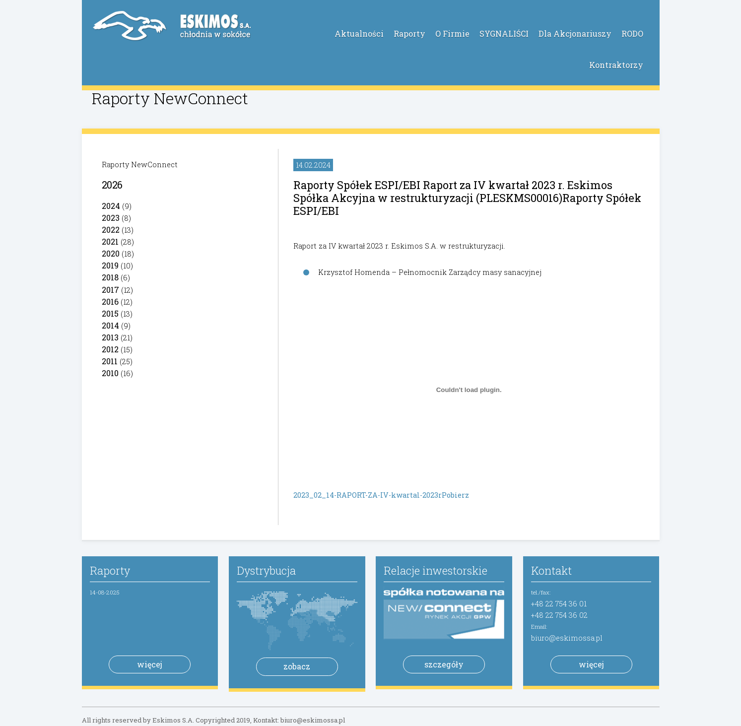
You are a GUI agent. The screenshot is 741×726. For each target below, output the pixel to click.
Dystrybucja (266, 570)
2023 (111, 217)
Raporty (409, 33)
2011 (110, 361)
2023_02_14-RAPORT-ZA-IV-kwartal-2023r (367, 495)
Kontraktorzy (616, 65)
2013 (110, 337)
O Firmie (452, 33)
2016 (110, 301)
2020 (111, 253)
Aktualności (359, 33)
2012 (110, 349)
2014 (110, 325)
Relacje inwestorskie (435, 570)
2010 (110, 373)
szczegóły (444, 664)
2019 (110, 265)
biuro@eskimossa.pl (567, 638)
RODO (632, 33)
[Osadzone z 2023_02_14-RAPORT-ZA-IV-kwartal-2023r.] (469, 389)
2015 (110, 313)
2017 (110, 289)
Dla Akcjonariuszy (575, 33)
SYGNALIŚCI (504, 33)
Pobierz (455, 495)
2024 (111, 205)
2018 (110, 277)
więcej (149, 664)
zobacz (296, 666)
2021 (110, 241)
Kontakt (551, 570)
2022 (111, 229)
